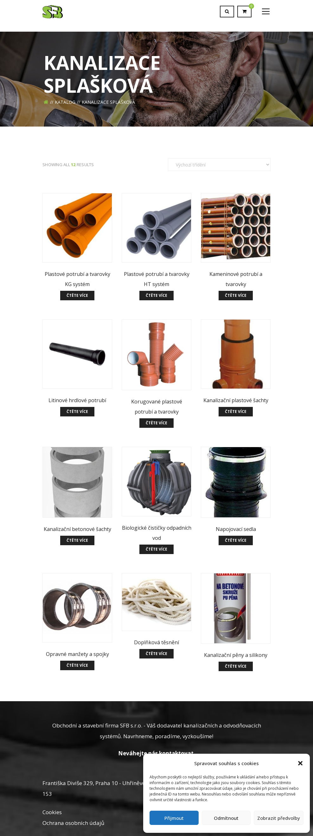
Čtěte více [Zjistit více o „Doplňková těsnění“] (156, 653)
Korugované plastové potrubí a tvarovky (156, 406)
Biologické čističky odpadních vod (156, 532)
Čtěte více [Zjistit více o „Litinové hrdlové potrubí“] (77, 411)
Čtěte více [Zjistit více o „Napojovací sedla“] (235, 540)
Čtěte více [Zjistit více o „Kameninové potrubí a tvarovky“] (235, 295)
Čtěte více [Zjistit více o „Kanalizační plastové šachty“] (235, 411)
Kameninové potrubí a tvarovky (235, 279)
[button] (300, 763)
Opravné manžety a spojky (77, 654)
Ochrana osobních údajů (73, 823)
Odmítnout (226, 818)
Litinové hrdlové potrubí (77, 400)
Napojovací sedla (236, 529)
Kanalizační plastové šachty (235, 400)
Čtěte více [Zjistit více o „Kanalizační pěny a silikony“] (235, 666)
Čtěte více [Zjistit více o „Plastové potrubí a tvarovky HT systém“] (156, 295)
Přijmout (174, 818)
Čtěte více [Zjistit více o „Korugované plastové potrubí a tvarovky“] (156, 423)
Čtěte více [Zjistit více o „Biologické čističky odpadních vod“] (156, 549)
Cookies (52, 812)
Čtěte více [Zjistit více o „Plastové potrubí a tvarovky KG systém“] (77, 295)
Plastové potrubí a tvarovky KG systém (77, 279)
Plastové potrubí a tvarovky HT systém (156, 279)
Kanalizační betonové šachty (77, 529)
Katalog (65, 102)
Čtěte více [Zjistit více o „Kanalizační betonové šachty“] (77, 540)
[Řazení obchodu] (219, 164)
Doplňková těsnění (156, 642)
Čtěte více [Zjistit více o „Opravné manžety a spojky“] (77, 665)
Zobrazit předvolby (278, 818)
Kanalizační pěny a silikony (235, 655)
